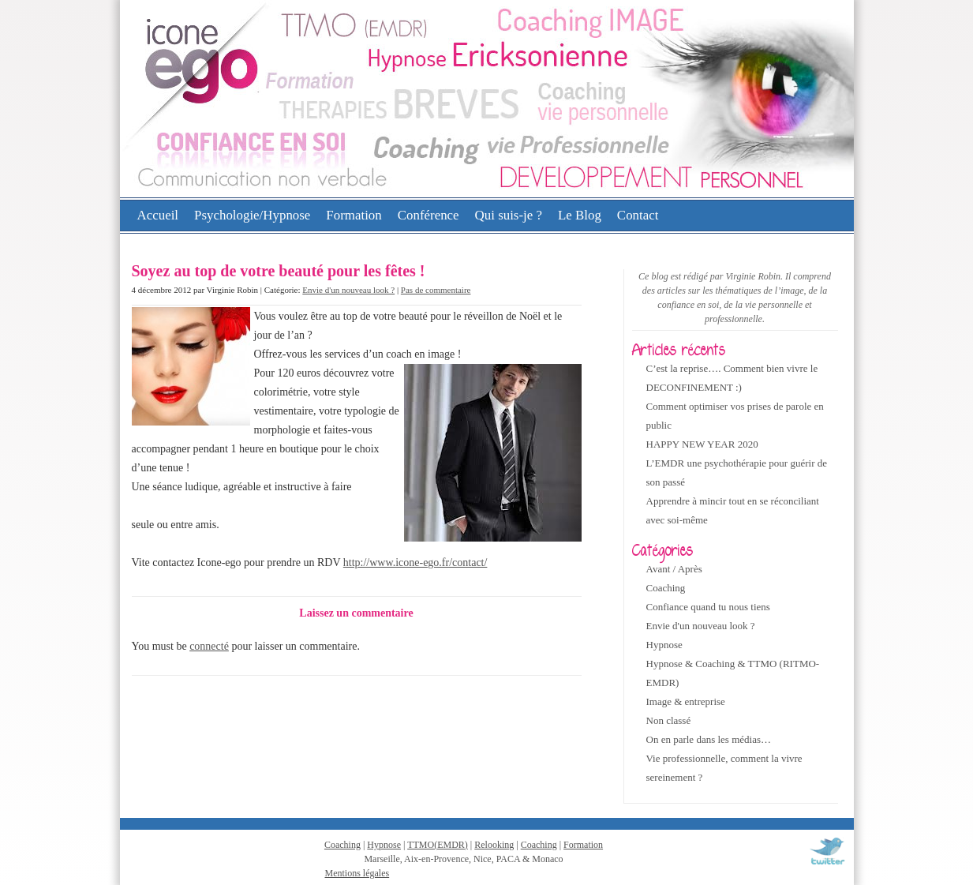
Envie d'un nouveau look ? (348, 289)
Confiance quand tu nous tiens (708, 607)
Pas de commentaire (436, 289)
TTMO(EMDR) (437, 844)
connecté (209, 646)
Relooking (494, 844)
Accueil (158, 215)
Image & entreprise (685, 701)
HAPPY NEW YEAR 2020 (702, 444)
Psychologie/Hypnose (252, 215)
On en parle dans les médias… (708, 739)
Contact (638, 215)
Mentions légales (357, 873)
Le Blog (579, 215)
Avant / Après (674, 569)
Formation (353, 215)
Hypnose (664, 645)
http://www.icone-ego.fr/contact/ (415, 562)
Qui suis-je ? (508, 215)
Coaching (666, 588)
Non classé (668, 720)
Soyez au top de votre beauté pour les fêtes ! (278, 270)
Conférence (428, 215)
